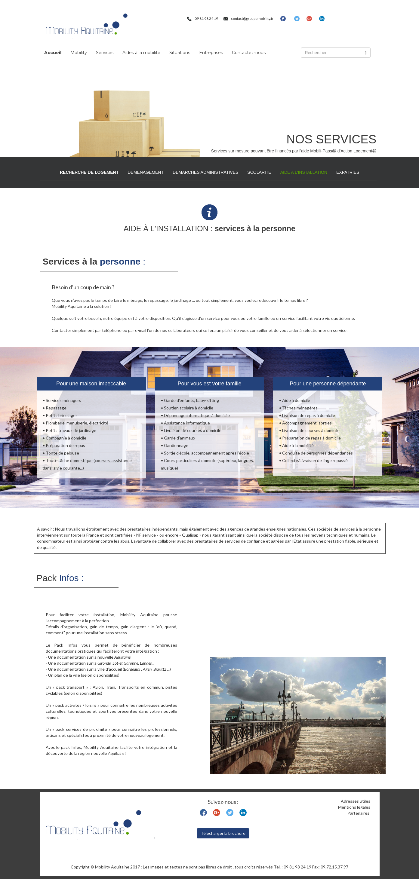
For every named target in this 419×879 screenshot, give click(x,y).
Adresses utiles (355, 801)
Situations (179, 52)
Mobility (78, 52)
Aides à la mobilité (141, 52)
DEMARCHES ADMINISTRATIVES (205, 172)
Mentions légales (354, 807)
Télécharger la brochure (223, 833)
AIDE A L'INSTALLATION (303, 172)
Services (104, 52)
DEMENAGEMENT (146, 172)
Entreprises (211, 52)
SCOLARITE (259, 172)
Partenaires (358, 813)
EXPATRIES (347, 172)
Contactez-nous (249, 52)
